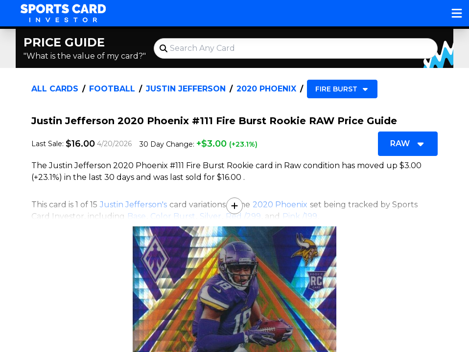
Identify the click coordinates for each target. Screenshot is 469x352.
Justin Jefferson (186, 88)
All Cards (54, 88)
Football (112, 88)
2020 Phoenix (266, 88)
